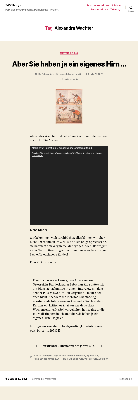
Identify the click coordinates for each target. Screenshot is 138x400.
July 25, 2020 (97, 84)
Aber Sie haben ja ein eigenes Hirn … (69, 69)
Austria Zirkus (69, 53)
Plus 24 (65, 369)
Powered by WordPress (44, 392)
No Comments (71, 89)
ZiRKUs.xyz (13, 5)
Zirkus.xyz (115, 9)
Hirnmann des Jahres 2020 (47, 369)
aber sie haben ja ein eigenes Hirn (50, 365)
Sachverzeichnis (99, 9)
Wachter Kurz (92, 369)
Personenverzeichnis (98, 5)
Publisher (116, 5)
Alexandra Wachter (77, 365)
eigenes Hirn (94, 365)
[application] (69, 196)
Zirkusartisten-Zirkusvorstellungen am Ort (61, 84)
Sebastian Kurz (77, 369)
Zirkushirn (38, 372)
